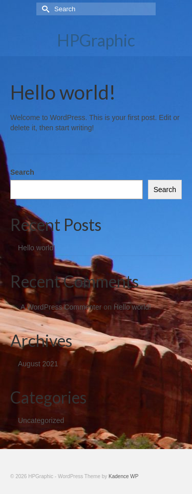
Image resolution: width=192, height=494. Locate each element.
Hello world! (36, 248)
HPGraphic (96, 40)
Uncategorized (41, 420)
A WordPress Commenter (60, 307)
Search (22, 172)
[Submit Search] (44, 9)
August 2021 (38, 364)
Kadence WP (123, 476)
